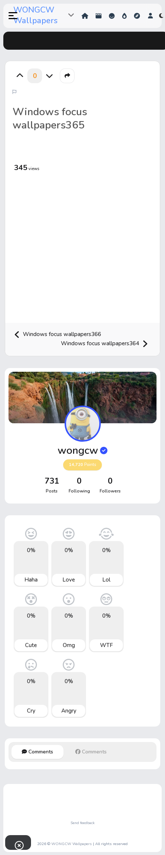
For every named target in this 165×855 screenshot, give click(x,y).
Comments (37, 751)
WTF (106, 645)
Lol (106, 579)
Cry (31, 710)
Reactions (112, 16)
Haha (31, 579)
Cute (31, 645)
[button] (9, 15)
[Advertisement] (72, 248)
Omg (69, 645)
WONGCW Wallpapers (35, 15)
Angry (68, 710)
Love (68, 579)
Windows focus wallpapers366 (57, 334)
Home (85, 16)
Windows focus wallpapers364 (104, 344)
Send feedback (82, 823)
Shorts (99, 16)
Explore (137, 16)
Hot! (124, 16)
